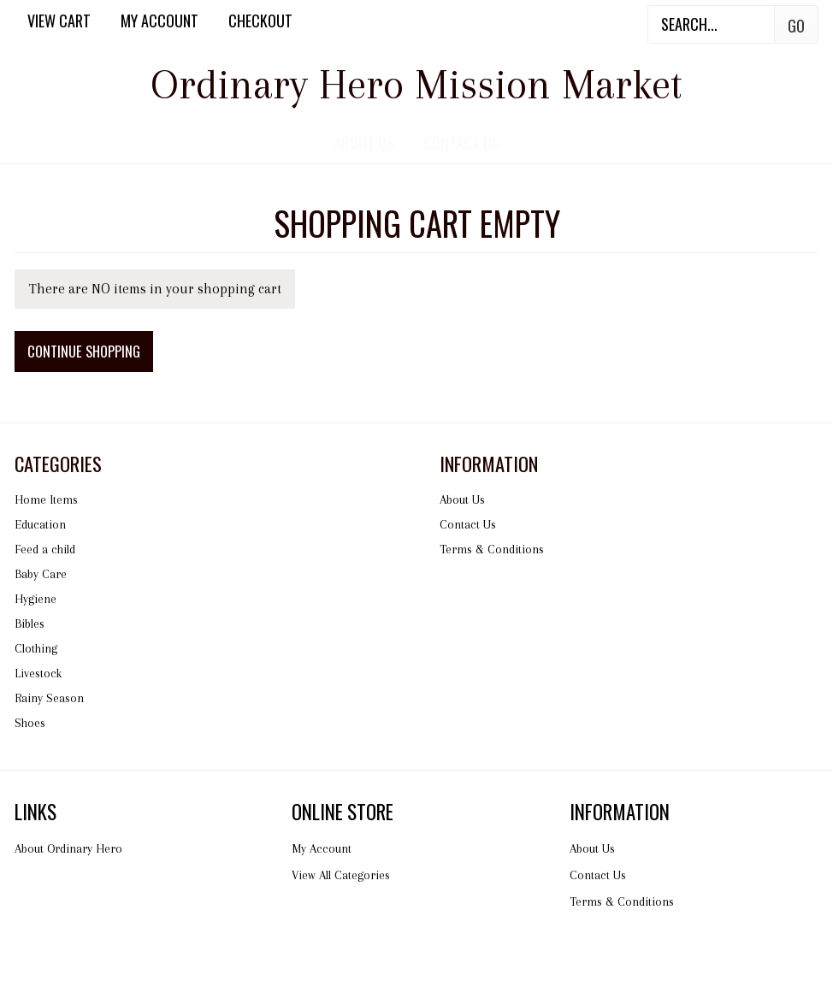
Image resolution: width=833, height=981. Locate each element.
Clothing (36, 648)
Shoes (30, 723)
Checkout (260, 20)
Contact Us (461, 142)
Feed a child (45, 549)
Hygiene (35, 599)
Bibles (29, 623)
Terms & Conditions (492, 549)
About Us (364, 142)
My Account (159, 20)
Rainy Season (49, 698)
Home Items (46, 499)
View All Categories (341, 875)
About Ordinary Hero (68, 848)
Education (40, 524)
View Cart (59, 20)
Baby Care (41, 574)
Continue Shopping (83, 351)
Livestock (38, 673)
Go (796, 26)
